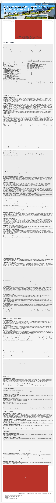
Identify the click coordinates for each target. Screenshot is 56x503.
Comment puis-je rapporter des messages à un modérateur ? (12, 78)
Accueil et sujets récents (21, 493)
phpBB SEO (7, 497)
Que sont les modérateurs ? (31, 47)
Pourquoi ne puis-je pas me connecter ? (9, 50)
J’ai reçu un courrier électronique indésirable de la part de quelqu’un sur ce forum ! (39, 57)
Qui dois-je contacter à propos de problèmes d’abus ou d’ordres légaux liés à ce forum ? (40, 82)
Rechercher (11, 21)
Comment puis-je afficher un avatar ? (8, 63)
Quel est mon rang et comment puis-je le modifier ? (10, 64)
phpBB (31, 174)
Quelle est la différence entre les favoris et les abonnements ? (36, 71)
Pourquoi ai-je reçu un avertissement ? (8, 77)
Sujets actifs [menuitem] (52, 4)
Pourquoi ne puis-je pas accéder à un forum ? (9, 75)
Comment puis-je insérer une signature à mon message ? (11, 71)
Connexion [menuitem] (51, 2)
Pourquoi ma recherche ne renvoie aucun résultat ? (34, 65)
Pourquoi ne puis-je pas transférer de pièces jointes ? (11, 76)
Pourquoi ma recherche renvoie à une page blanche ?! (35, 66)
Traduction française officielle (9, 496)
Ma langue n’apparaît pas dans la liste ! (9, 61)
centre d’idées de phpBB (6, 451)
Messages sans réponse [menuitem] (45, 4)
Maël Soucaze (16, 496)
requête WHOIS (25, 455)
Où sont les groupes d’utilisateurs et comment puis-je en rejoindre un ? (37, 49)
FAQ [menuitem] (2, 18)
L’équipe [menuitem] (10, 18)
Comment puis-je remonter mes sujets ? (9, 82)
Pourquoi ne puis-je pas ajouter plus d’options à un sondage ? (12, 73)
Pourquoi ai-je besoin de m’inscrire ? (8, 46)
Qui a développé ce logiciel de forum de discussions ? (35, 80)
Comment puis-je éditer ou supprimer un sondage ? (10, 74)
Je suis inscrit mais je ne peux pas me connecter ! (10, 49)
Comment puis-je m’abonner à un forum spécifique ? (34, 73)
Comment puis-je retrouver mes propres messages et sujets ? (36, 68)
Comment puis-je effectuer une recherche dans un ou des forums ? (36, 64)
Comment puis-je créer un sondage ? (8, 72)
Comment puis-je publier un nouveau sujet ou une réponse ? (12, 69)
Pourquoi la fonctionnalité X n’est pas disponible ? (34, 81)
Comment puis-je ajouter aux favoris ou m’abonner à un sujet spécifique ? (37, 72)
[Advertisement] (29, 28)
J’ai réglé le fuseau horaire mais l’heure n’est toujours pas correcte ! (13, 60)
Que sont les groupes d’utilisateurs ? (32, 48)
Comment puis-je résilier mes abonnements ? (33, 74)
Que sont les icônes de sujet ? (7, 92)
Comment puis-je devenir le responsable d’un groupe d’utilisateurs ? (37, 50)
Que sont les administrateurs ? (31, 46)
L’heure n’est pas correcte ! (7, 59)
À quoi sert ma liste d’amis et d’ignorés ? (33, 60)
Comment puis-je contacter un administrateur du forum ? (35, 83)
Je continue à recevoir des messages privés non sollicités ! (35, 56)
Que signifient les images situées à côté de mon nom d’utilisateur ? (13, 62)
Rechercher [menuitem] (6, 18)
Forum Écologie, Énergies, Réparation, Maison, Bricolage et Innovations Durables (26, 8)
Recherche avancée (13, 21)
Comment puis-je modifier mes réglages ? (9, 56)
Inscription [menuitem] (46, 2)
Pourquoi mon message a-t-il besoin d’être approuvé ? (11, 81)
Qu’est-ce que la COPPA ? (7, 47)
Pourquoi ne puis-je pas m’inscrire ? (8, 48)
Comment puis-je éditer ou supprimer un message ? (10, 70)
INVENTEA (15, 498)
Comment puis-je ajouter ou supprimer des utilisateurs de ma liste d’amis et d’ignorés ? (39, 61)
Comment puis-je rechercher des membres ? (33, 67)
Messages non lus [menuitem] (38, 4)
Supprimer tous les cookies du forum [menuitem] (32, 493)
